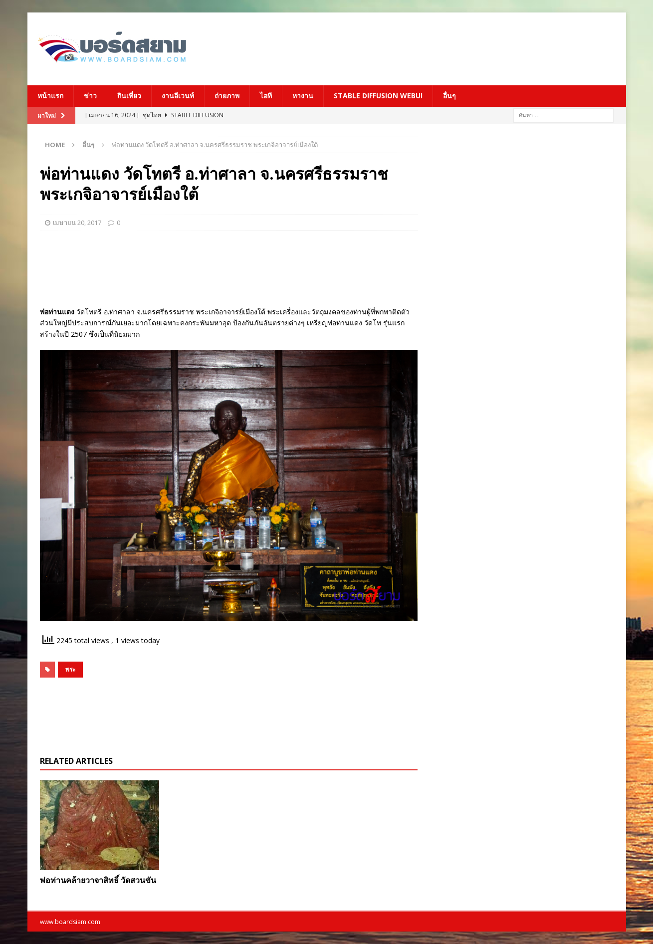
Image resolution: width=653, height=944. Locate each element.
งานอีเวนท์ (178, 95)
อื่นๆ (449, 95)
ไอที (266, 95)
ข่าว (90, 95)
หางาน (302, 95)
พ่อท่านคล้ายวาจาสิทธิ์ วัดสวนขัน (98, 880)
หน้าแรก (50, 95)
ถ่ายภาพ (227, 95)
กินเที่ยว (129, 95)
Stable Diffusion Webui (378, 95)
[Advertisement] (423, 47)
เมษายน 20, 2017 (77, 222)
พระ (70, 669)
